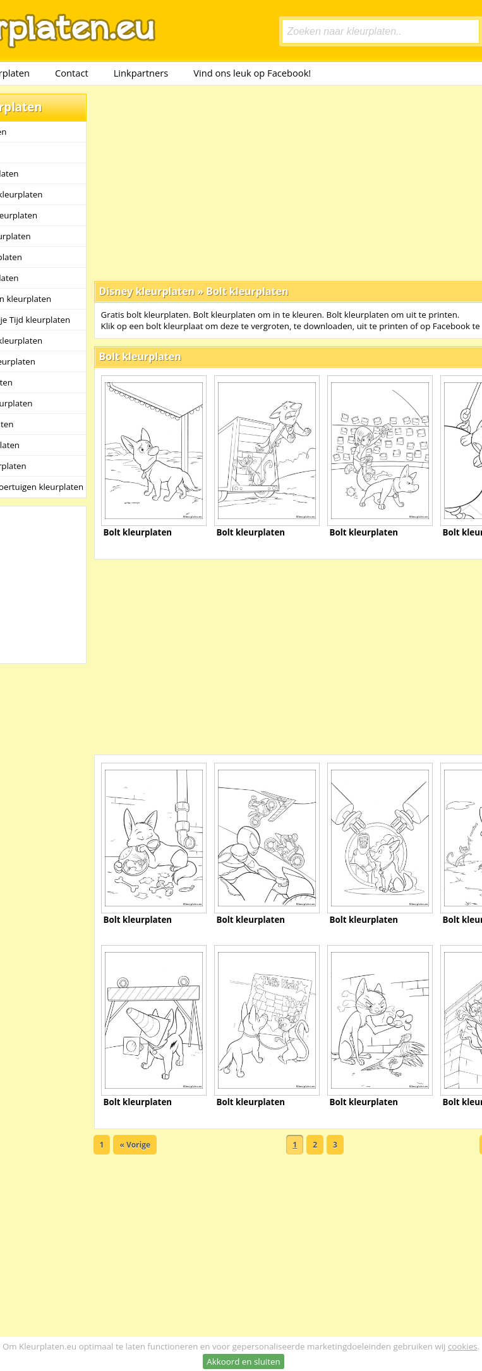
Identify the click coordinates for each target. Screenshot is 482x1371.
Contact (71, 72)
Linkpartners (141, 72)
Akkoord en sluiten (243, 1361)
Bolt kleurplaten (247, 291)
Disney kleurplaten (147, 291)
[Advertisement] (248, 182)
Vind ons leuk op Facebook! (252, 72)
